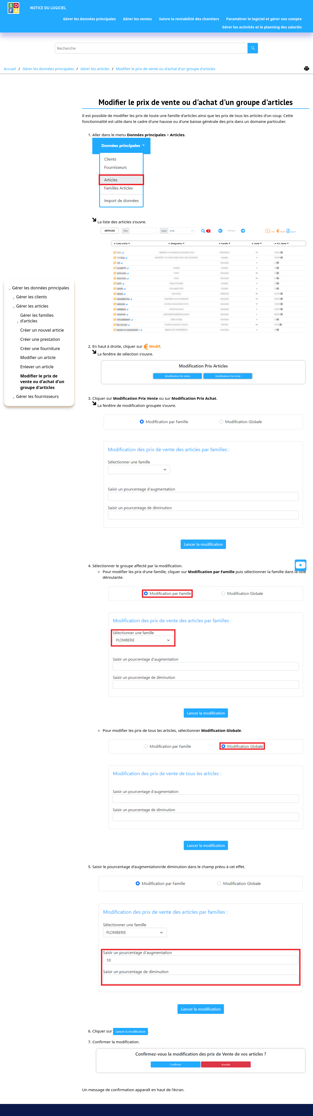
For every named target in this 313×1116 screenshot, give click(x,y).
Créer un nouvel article (42, 330)
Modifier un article (38, 357)
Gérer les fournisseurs (37, 396)
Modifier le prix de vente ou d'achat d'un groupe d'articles (165, 68)
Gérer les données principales (89, 18)
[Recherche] (252, 48)
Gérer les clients (31, 297)
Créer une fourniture (40, 348)
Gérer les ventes (137, 18)
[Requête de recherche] (156, 48)
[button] (10, 289)
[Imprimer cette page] (306, 69)
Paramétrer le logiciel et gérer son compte (264, 18)
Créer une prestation (40, 339)
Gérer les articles (94, 68)
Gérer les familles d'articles (37, 318)
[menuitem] (89, 19)
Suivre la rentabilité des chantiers (189, 18)
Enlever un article (37, 367)
